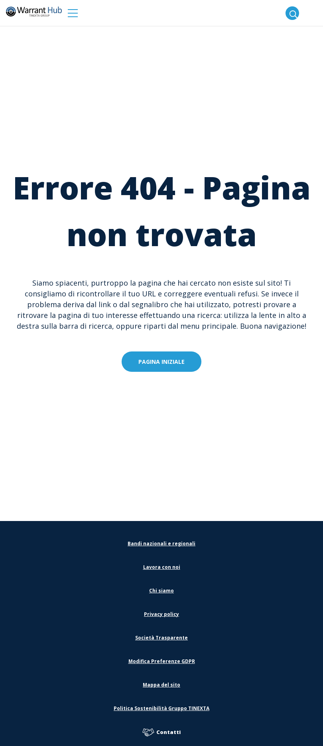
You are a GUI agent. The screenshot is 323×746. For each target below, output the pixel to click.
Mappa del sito (161, 684)
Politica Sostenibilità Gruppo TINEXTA (161, 708)
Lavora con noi (161, 567)
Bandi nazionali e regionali (161, 543)
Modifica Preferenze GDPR (161, 661)
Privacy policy (161, 614)
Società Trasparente (161, 637)
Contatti (161, 732)
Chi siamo (161, 590)
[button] (73, 13)
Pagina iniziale (161, 361)
